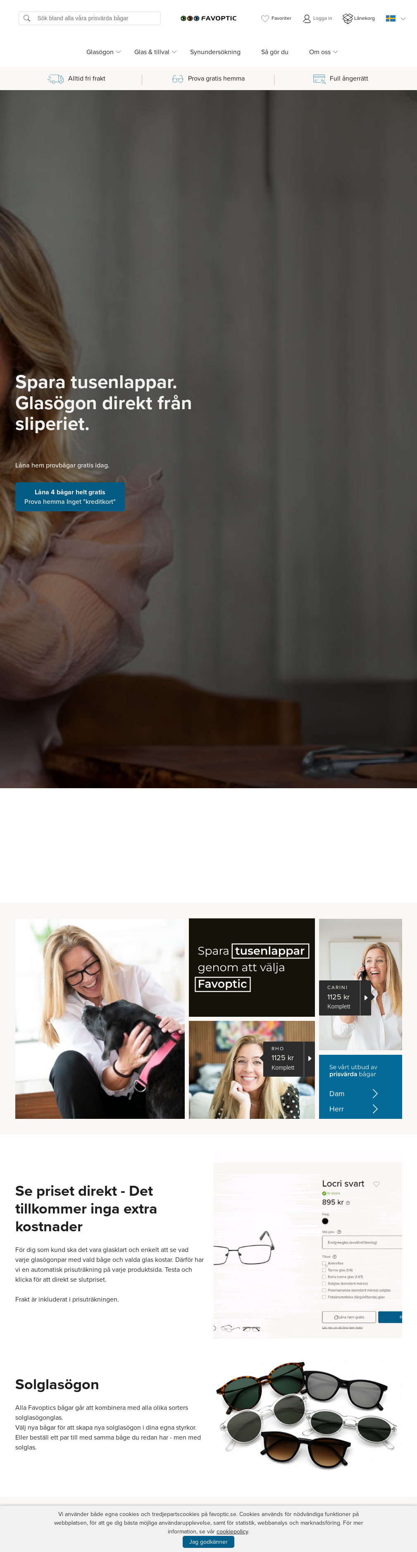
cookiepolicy (232, 1531)
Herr (353, 1109)
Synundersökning (215, 52)
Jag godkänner (208, 1542)
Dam (353, 1093)
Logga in (317, 19)
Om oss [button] (320, 52)
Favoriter (275, 19)
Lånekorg (359, 19)
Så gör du (274, 52)
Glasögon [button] (100, 52)
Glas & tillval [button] (151, 52)
